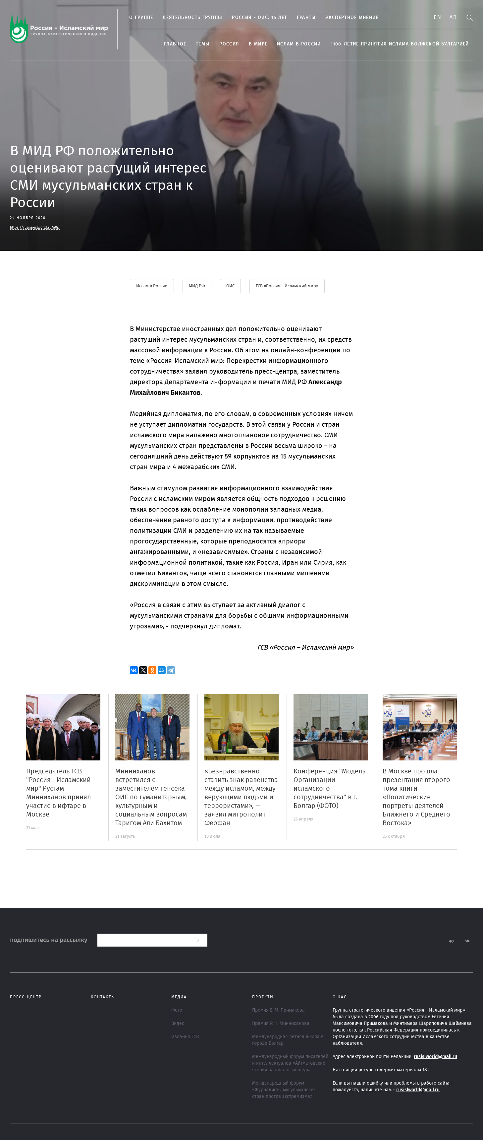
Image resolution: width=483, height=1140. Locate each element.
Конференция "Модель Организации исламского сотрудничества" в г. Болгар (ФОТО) (329, 788)
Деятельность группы (192, 17)
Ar (453, 17)
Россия (229, 44)
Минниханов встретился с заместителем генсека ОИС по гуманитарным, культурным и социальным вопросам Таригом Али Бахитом (151, 797)
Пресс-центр (26, 997)
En (437, 17)
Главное (175, 44)
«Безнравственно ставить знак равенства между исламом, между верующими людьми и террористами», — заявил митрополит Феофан (241, 797)
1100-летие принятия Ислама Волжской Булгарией (400, 44)
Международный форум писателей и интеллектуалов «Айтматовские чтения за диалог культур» (290, 1063)
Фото (176, 1010)
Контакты (103, 997)
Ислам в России (299, 44)
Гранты (306, 17)
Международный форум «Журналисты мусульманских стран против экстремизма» (284, 1090)
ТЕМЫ (203, 44)
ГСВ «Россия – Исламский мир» (287, 286)
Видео (178, 1023)
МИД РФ (197, 286)
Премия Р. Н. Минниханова (280, 1023)
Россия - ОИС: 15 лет (259, 17)
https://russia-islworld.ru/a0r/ (35, 227)
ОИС (230, 286)
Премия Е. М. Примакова (278, 1010)
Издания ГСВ (185, 1036)
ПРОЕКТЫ (263, 997)
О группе (141, 17)
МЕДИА (179, 997)
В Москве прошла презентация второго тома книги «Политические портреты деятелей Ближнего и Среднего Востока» (416, 797)
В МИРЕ (258, 44)
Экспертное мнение (351, 17)
